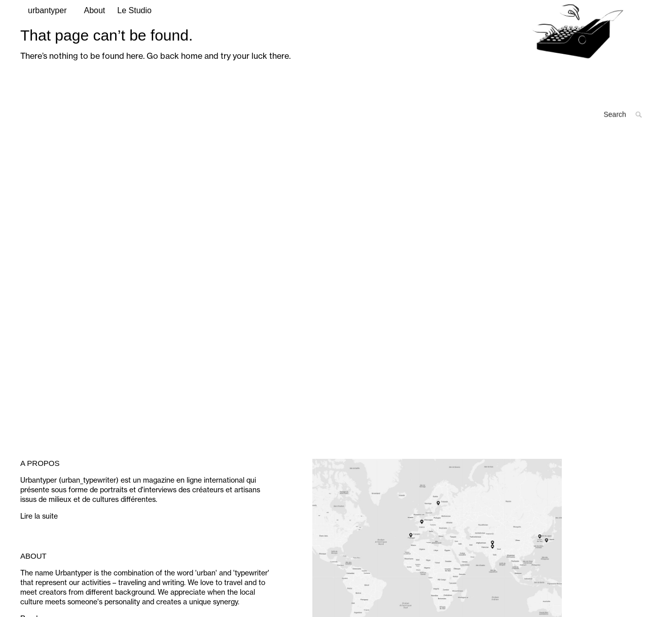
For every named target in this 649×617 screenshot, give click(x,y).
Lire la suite (39, 541)
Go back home (174, 81)
